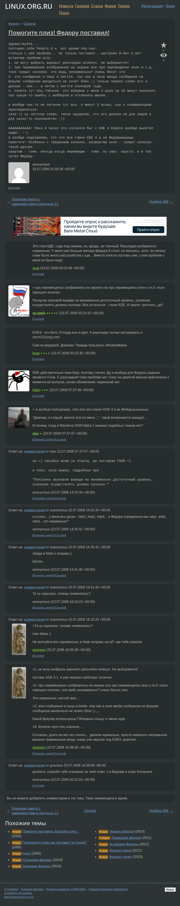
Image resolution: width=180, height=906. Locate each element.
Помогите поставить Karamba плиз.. (50, 831)
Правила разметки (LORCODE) (66, 889)
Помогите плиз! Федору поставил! (58, 32)
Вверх (170, 889)
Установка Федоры (123, 844)
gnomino (38, 650)
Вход (170, 6)
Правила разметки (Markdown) (108, 889)
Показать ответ (43, 439)
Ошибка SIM (158, 201)
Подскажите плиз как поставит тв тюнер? (54, 842)
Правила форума (32, 889)
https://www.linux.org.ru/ (19, 896)
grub (35, 268)
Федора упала (120, 850)
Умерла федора (121, 831)
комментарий (34, 451)
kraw (36, 353)
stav (35, 433)
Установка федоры (37, 860)
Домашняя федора (126, 838)
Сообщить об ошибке (18, 893)
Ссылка (14, 187)
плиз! (26, 853)
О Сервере (11, 889)
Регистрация (152, 6)
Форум (110, 6)
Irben (36, 390)
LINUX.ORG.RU (28, 6)
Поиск (64, 13)
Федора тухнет (120, 857)
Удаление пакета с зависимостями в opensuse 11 (35, 202)
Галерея (82, 6)
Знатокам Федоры (36, 866)
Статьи (97, 6)
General (30, 24)
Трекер (124, 6)
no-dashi (38, 313)
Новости (66, 6)
